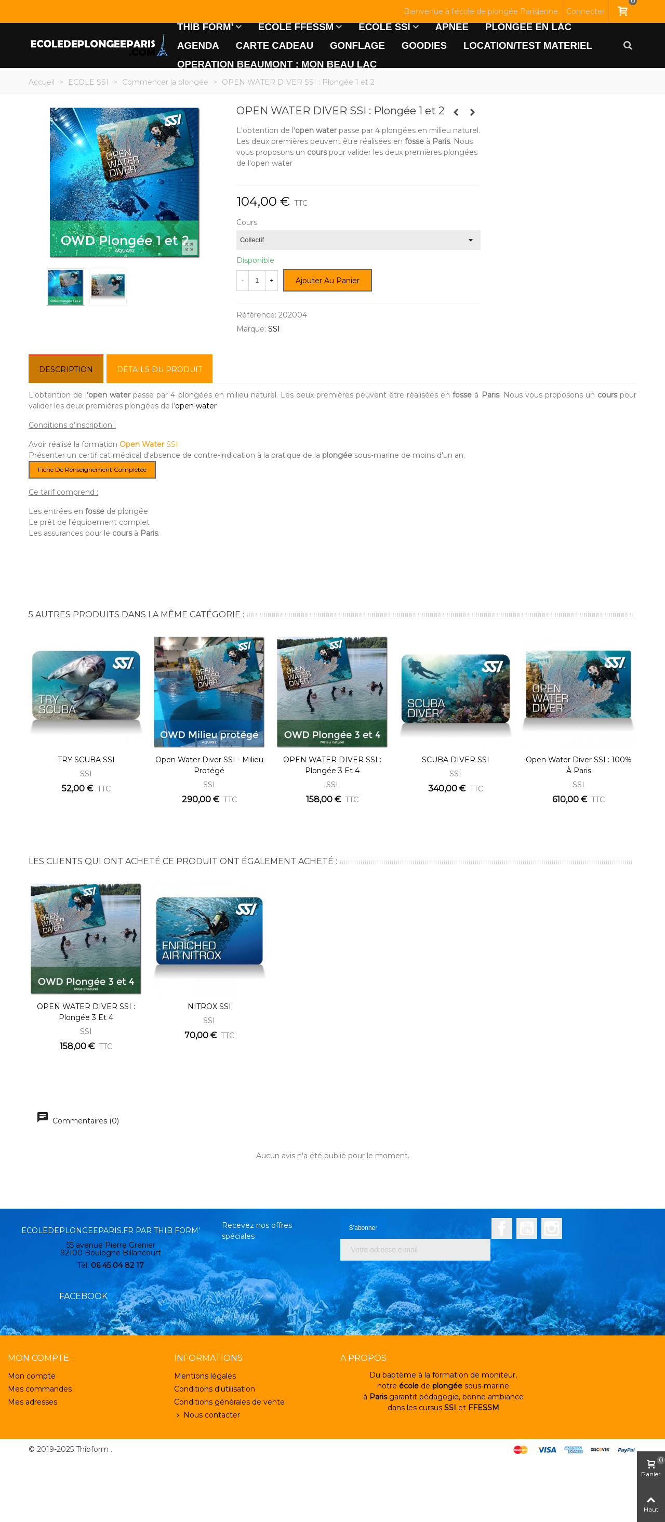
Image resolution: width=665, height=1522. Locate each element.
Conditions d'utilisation (214, 1389)
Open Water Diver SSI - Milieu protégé (209, 765)
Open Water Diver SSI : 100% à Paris (579, 765)
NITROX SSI (209, 1006)
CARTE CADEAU (274, 45)
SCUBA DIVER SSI (455, 759)
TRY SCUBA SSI (86, 759)
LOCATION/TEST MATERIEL (527, 45)
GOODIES (424, 45)
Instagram (551, 1228)
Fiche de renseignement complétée (92, 469)
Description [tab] (66, 369)
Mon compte (32, 1376)
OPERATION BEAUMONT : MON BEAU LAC (277, 64)
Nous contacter (207, 1415)
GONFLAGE (357, 45)
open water (196, 406)
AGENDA (198, 45)
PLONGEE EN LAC (528, 26)
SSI (274, 329)
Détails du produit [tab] (159, 369)
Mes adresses (32, 1402)
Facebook (501, 1228)
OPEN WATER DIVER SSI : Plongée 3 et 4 (332, 765)
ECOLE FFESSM (296, 26)
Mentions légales (205, 1376)
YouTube (526, 1228)
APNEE (452, 26)
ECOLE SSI (384, 26)
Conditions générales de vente (229, 1402)
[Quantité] (257, 280)
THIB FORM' (205, 26)
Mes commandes (40, 1389)
